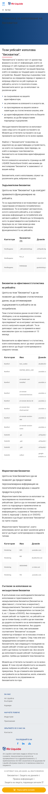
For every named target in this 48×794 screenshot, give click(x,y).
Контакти (8, 732)
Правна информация (23, 779)
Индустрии (8, 717)
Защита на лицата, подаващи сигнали (24, 782)
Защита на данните (29, 775)
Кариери (7, 705)
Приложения (9, 721)
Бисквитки (12, 775)
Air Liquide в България (9, 699)
